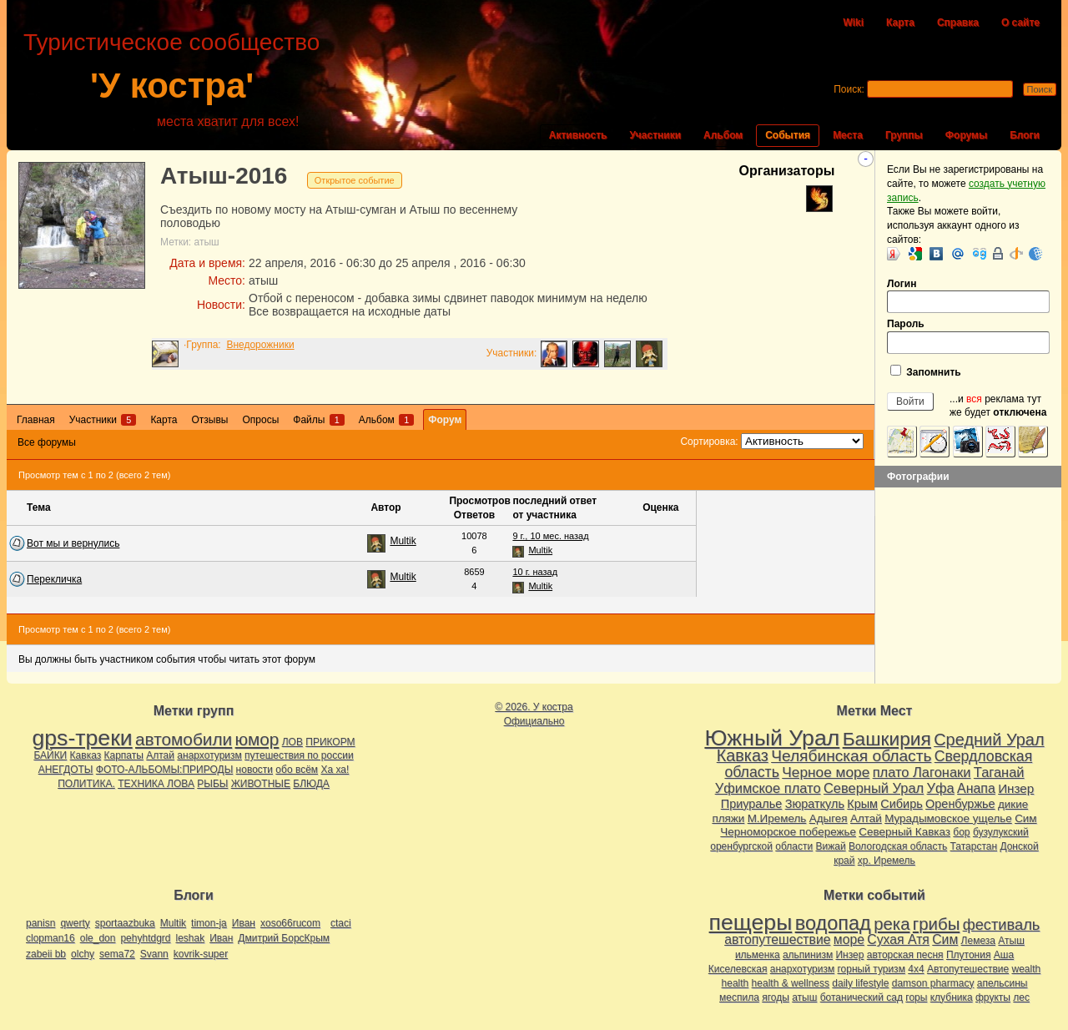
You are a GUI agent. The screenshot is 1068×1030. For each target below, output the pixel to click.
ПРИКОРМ (330, 742)
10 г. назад (534, 572)
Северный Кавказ (904, 832)
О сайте (1020, 22)
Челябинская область (851, 756)
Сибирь (901, 803)
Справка (958, 22)
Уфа (941, 787)
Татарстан (974, 846)
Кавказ (86, 755)
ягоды (775, 997)
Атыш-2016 (223, 176)
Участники (655, 135)
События (787, 135)
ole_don (98, 938)
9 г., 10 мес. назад (550, 536)
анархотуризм (209, 755)
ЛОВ (292, 742)
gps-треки (82, 737)
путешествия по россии (299, 755)
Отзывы (209, 420)
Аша (1004, 955)
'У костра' (172, 85)
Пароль (968, 336)
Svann (154, 954)
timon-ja (209, 923)
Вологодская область (898, 846)
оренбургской (741, 846)
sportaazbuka (125, 923)
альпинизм (808, 955)
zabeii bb (46, 954)
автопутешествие (777, 939)
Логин (968, 296)
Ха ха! (334, 769)
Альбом (723, 135)
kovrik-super (201, 954)
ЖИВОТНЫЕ (260, 784)
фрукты (992, 997)
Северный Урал (874, 787)
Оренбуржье (960, 803)
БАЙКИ (50, 755)
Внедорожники (260, 345)
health (735, 983)
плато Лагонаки (922, 772)
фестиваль (1001, 924)
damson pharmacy (933, 983)
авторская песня (905, 955)
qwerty (74, 923)
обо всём (296, 769)
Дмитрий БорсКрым (284, 938)
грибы (936, 924)
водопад (833, 923)
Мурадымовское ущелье (948, 818)
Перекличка (54, 579)
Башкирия (887, 739)
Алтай (160, 755)
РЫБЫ (212, 784)
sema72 (117, 954)
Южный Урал (771, 737)
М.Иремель (777, 818)
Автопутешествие (968, 969)
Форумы (966, 135)
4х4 (916, 969)
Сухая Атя (898, 939)
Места (848, 135)
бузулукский (1001, 832)
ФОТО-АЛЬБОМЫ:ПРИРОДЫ (164, 769)
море (849, 939)
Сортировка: (709, 441)
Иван (243, 923)
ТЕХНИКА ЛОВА (156, 784)
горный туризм (871, 969)
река (891, 924)
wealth (1026, 969)
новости (254, 769)
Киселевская (738, 969)
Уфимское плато (768, 787)
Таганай (999, 772)
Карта (900, 22)
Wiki (853, 22)
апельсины (1002, 983)
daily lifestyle (860, 983)
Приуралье (752, 803)
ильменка (757, 955)
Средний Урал (989, 739)
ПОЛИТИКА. (86, 784)
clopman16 (50, 938)
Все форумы (47, 442)
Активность (578, 135)
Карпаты (124, 755)
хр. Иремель (886, 860)
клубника (951, 997)
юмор (257, 739)
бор (961, 832)
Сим (1025, 818)
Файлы (318, 420)
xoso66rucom (290, 923)
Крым (862, 803)
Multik (403, 541)
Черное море (825, 772)
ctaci (340, 923)
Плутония (968, 955)
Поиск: (849, 89)
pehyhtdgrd (145, 938)
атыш (206, 242)
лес (1021, 997)
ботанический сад (861, 997)
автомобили (183, 739)
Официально (534, 721)
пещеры (751, 922)
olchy (82, 954)
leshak (189, 938)
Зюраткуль (814, 803)
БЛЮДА (311, 784)
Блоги (1025, 135)
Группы (904, 135)
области (794, 846)
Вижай (830, 846)
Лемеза (978, 941)
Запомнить (925, 371)
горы (916, 997)
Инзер (1016, 788)
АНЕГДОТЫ (65, 769)
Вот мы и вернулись (73, 543)
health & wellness (790, 983)
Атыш (1011, 941)
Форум (444, 420)
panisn (40, 923)
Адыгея (828, 818)
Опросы (260, 420)
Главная (36, 420)
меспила (739, 997)
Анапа (976, 788)
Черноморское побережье (788, 832)
